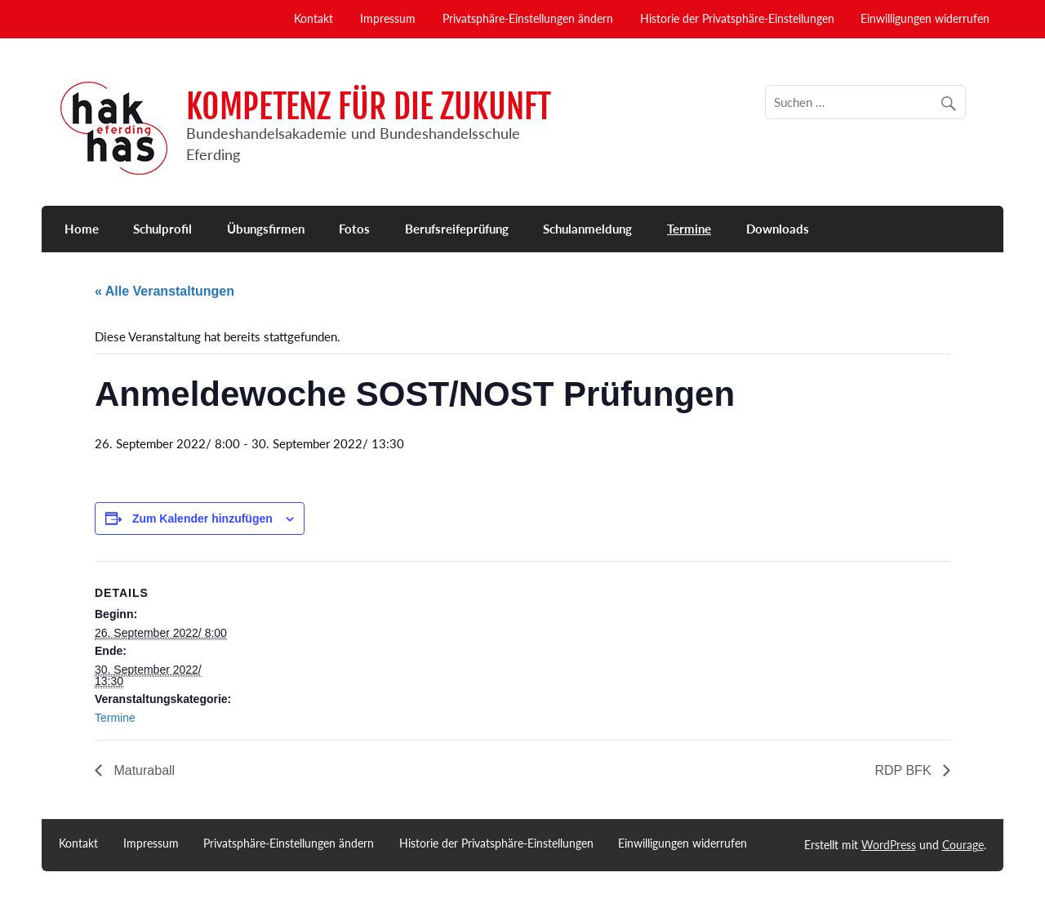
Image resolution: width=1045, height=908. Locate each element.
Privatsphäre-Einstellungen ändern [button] (527, 18)
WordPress (888, 845)
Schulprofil (162, 228)
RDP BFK (905, 770)
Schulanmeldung (587, 228)
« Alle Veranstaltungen (164, 291)
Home (81, 228)
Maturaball (142, 770)
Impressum (388, 18)
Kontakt (313, 18)
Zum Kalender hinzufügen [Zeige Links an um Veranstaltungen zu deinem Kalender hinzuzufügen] (202, 518)
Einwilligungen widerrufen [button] (924, 18)
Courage (963, 845)
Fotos (354, 228)
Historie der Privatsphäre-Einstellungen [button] (737, 18)
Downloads (777, 228)
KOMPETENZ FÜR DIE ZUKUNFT (368, 106)
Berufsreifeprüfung (457, 228)
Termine (689, 228)
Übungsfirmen (266, 228)
